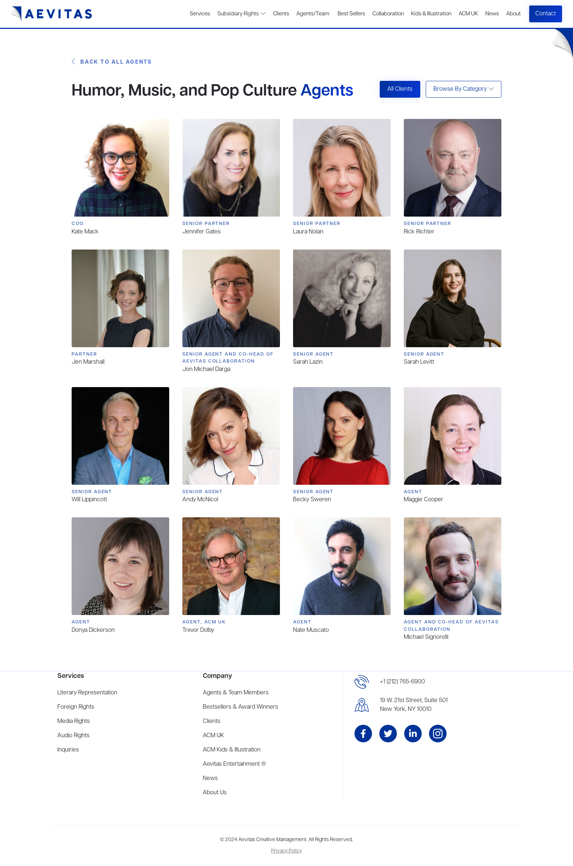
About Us (215, 793)
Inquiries (68, 750)
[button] (463, 89)
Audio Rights (73, 736)
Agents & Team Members (236, 693)
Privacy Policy (286, 851)
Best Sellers (351, 14)
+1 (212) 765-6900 (402, 682)
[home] (51, 14)
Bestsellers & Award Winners (240, 707)
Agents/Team (312, 14)
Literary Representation (87, 693)
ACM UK (468, 14)
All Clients (400, 89)
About (513, 14)
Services (200, 14)
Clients (281, 14)
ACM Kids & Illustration (232, 750)
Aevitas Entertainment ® (234, 764)
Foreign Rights (75, 707)
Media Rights (73, 721)
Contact (545, 14)
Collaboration (388, 14)
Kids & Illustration (431, 14)
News (492, 14)
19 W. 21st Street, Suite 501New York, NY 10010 (414, 705)
